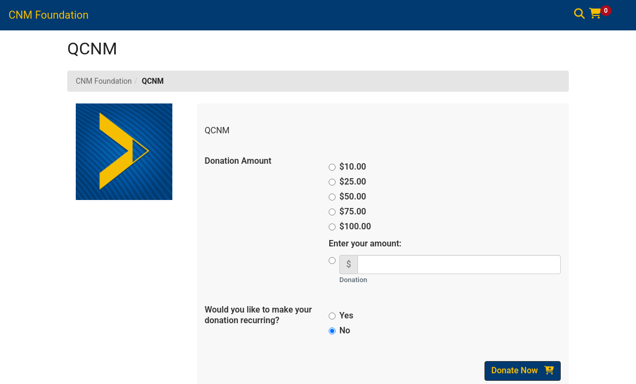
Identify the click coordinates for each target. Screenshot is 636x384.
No (339, 330)
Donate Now (522, 370)
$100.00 (350, 226)
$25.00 (349, 182)
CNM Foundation (104, 81)
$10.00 (349, 167)
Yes (341, 315)
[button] (604, 13)
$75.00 (349, 211)
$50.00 (349, 196)
